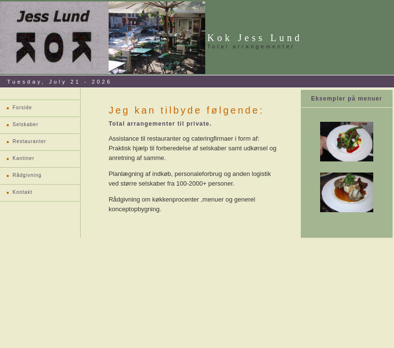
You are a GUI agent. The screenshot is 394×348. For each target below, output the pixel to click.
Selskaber (25, 124)
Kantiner (23, 158)
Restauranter (29, 141)
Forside (22, 107)
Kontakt (22, 192)
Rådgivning (27, 175)
